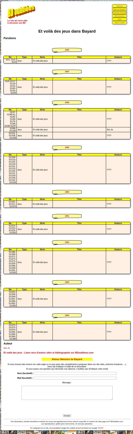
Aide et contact (119, 22)
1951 (67, 216)
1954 (67, 315)
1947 (67, 71)
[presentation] (67, 410)
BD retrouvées (119, 16)
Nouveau (119, 6)
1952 (67, 242)
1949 (67, 147)
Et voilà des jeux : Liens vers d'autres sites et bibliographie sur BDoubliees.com (49, 352)
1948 (67, 102)
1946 (67, 50)
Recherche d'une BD (120, 13)
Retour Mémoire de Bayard (67, 359)
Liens (119, 19)
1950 (67, 192)
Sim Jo (7, 348)
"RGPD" (101, 431)
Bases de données (119, 9)
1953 (67, 282)
